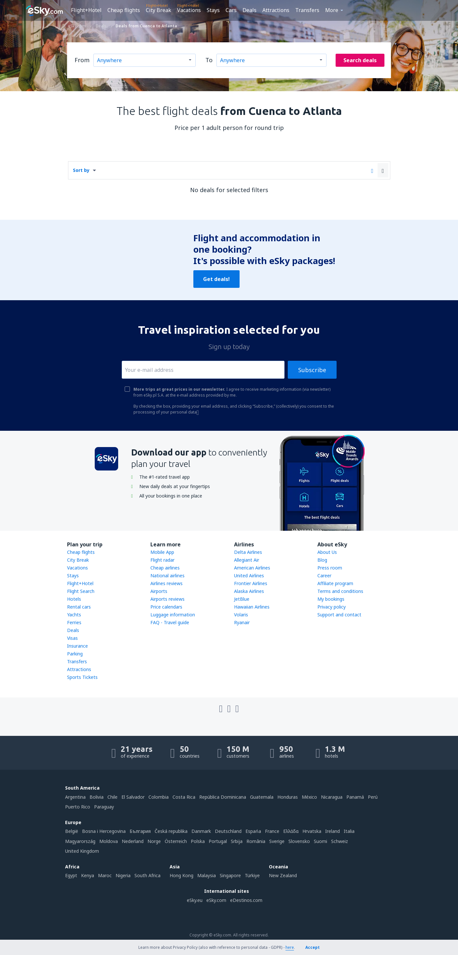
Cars (231, 10)
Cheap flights (123, 10)
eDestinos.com (246, 900)
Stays (213, 10)
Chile (112, 797)
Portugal (218, 841)
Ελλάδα (290, 831)
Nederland (133, 841)
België (71, 831)
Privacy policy (331, 607)
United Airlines (249, 575)
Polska (198, 841)
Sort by (81, 170)
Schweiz (339, 841)
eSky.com (216, 900)
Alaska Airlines (249, 591)
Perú (373, 797)
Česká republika (171, 831)
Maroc (105, 875)
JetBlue (241, 599)
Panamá (355, 797)
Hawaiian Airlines (252, 607)
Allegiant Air (246, 560)
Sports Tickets (82, 677)
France (272, 831)
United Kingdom (82, 851)
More (331, 10)
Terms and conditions (340, 591)
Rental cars (79, 607)
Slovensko (299, 841)
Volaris (241, 614)
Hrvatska (311, 831)
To (209, 60)
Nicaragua (331, 797)
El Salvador (133, 797)
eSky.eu (194, 900)
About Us (327, 552)
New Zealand (283, 875)
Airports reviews (167, 599)
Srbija (237, 841)
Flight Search (80, 591)
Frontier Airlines (250, 583)
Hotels (74, 599)
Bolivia (97, 797)
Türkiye (252, 875)
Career (324, 575)
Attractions (275, 10)
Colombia (158, 797)
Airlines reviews (166, 583)
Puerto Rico (77, 807)
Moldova (108, 841)
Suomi (320, 841)
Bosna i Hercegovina (104, 831)
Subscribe (312, 370)
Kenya (87, 875)
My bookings (330, 599)
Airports (158, 591)
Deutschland (228, 831)
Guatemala (261, 797)
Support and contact (339, 614)
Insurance (77, 646)
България (140, 831)
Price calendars (166, 607)
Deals (250, 10)
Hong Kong (181, 875)
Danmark (201, 831)
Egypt (71, 875)
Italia (349, 831)
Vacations (189, 10)
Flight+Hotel (86, 10)
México (309, 797)
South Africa (147, 875)
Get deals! (216, 279)
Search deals (360, 60)
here (289, 947)
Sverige (277, 841)
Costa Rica (184, 797)
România (255, 841)
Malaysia (206, 875)
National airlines (167, 575)
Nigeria (123, 875)
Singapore (230, 875)
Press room (329, 568)
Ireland (332, 831)
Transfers (307, 10)
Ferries (74, 622)
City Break (158, 10)
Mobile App (162, 552)
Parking (75, 654)
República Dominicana (222, 797)
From (82, 60)
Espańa (253, 831)
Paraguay (104, 807)
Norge (154, 841)
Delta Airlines (248, 552)
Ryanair (242, 622)
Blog (322, 560)
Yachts (74, 614)
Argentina (75, 797)
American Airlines (252, 568)
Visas (72, 638)
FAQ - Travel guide (169, 622)
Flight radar (162, 560)
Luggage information (172, 614)
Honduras (287, 797)
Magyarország (80, 841)
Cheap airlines (165, 568)
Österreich (176, 841)
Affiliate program (335, 583)
